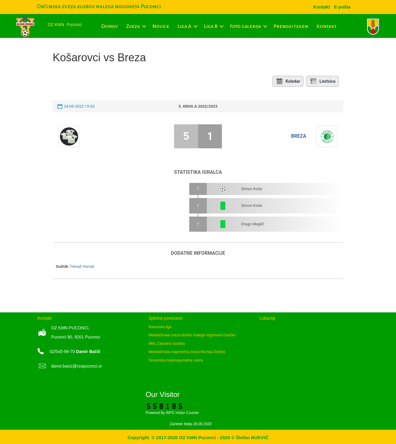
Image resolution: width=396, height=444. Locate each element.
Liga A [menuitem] (184, 26)
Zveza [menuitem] (133, 26)
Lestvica (322, 81)
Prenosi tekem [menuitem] (290, 26)
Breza (298, 136)
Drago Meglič (252, 224)
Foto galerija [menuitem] (245, 26)
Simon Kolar (251, 189)
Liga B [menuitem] (210, 26)
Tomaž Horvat (82, 266)
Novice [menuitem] (160, 26)
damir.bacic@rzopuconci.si (76, 366)
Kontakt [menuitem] (326, 26)
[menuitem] (342, 6)
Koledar (288, 81)
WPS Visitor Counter (182, 413)
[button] (144, 26)
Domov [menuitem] (109, 26)
